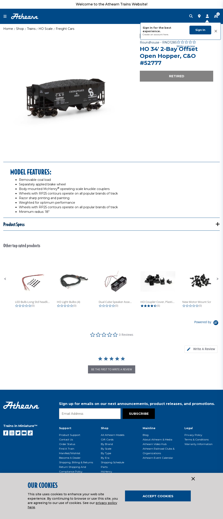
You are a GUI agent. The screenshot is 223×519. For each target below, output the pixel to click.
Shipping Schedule (112, 462)
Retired (176, 76)
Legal (188, 428)
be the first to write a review (111, 369)
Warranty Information (198, 444)
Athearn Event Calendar (158, 457)
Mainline (149, 428)
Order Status (67, 444)
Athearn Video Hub (155, 444)
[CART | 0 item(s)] (216, 16)
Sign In (200, 30)
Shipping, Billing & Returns (76, 462)
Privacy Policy (193, 435)
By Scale (106, 448)
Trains (31, 29)
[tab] (201, 349)
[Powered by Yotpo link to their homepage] (207, 323)
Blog (146, 435)
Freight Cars (65, 29)
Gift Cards (107, 439)
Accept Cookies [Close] (158, 496)
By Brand (107, 444)
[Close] (193, 479)
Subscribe (139, 414)
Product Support (69, 435)
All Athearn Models (112, 435)
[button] (5, 279)
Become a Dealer (70, 457)
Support (65, 428)
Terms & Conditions (196, 439)
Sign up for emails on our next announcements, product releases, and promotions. (137, 404)
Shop (20, 29)
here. (166, 34)
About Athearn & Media (157, 439)
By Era (105, 457)
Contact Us (66, 439)
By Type (106, 453)
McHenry (106, 471)
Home (8, 29)
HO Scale (46, 29)
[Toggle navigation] (7, 16)
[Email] (90, 413)
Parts (104, 467)
